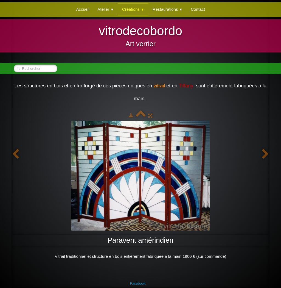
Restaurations (167, 9)
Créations (133, 9)
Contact (198, 9)
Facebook (137, 283)
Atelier (106, 9)
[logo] (140, 35)
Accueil (82, 9)
